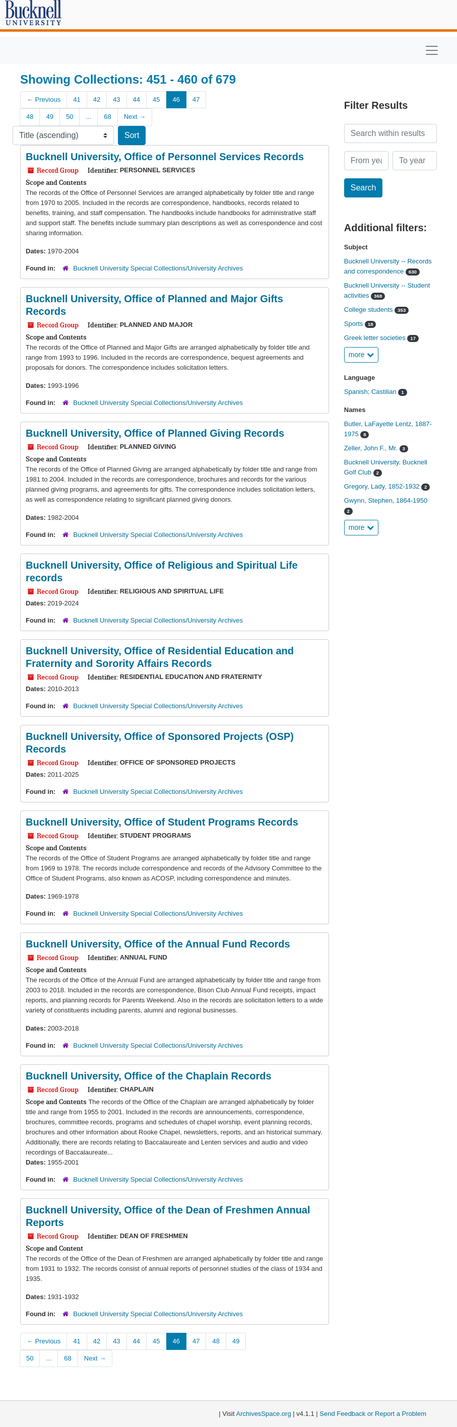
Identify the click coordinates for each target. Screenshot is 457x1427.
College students (369, 309)
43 (116, 99)
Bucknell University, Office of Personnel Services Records (165, 156)
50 (69, 116)
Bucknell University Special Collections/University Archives (158, 268)
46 (176, 99)
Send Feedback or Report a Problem (372, 1413)
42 (96, 99)
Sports (354, 323)
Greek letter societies (376, 338)
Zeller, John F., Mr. (372, 448)
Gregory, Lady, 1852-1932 (382, 486)
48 (29, 116)
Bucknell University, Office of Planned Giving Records (155, 433)
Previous (43, 99)
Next (135, 116)
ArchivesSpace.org (263, 1413)
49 (49, 116)
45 (156, 99)
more (361, 355)
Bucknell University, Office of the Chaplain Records (149, 1075)
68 (107, 116)
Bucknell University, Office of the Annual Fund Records (158, 943)
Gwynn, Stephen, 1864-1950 (386, 500)
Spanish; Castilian (371, 391)
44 (136, 99)
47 (196, 99)
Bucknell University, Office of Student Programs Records (162, 822)
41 (76, 99)
